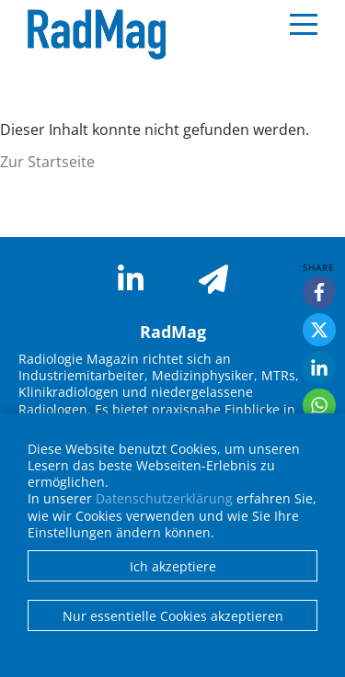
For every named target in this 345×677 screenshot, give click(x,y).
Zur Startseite (47, 162)
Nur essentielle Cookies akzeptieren (173, 616)
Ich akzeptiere (173, 566)
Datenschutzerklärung (164, 498)
